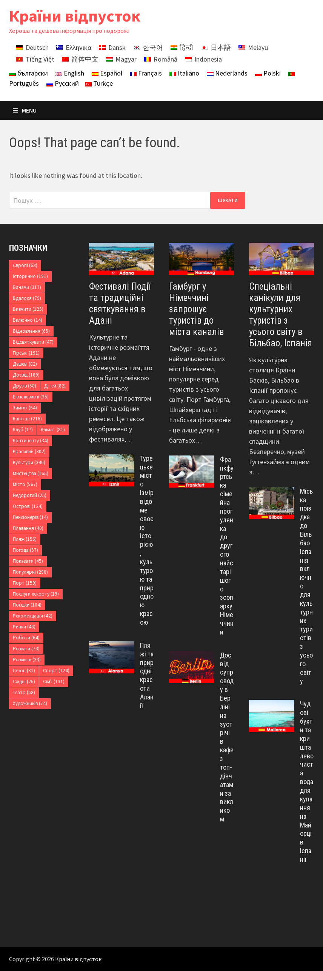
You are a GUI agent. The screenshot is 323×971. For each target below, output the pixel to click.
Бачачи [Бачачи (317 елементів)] (27, 287)
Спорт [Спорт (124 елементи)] (56, 670)
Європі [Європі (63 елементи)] (25, 265)
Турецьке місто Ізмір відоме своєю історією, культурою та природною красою (147, 540)
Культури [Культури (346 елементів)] (29, 462)
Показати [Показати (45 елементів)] (28, 561)
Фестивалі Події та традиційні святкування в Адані (120, 303)
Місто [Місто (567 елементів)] (25, 484)
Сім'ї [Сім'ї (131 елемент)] (54, 681)
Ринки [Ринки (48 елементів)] (24, 627)
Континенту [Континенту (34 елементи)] (30, 440)
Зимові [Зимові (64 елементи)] (25, 407)
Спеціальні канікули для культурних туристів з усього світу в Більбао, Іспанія (280, 315)
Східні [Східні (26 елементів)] (24, 681)
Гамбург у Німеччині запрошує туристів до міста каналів (196, 309)
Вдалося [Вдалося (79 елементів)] (27, 298)
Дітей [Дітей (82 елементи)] (55, 386)
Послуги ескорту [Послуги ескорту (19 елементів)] (36, 594)
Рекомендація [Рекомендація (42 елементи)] (32, 616)
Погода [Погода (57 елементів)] (25, 550)
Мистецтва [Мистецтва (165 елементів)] (30, 473)
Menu (25, 110)
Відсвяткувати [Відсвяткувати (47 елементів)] (33, 342)
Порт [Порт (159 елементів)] (25, 583)
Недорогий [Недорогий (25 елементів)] (29, 495)
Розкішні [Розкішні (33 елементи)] (27, 659)
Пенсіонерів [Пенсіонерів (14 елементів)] (30, 517)
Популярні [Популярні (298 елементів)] (30, 572)
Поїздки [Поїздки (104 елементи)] (27, 605)
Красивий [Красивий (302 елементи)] (29, 451)
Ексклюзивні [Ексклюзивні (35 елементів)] (31, 397)
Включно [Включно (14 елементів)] (27, 320)
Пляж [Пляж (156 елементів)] (25, 539)
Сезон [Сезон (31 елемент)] (24, 670)
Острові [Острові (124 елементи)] (28, 506)
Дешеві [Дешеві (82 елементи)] (25, 364)
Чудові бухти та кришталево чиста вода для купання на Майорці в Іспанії (307, 781)
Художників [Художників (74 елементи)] (30, 703)
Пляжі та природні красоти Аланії (147, 675)
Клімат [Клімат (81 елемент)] (53, 429)
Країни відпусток (74, 15)
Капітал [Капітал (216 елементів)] (27, 418)
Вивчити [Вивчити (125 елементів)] (28, 309)
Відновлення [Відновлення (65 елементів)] (31, 331)
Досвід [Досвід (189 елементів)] (26, 375)
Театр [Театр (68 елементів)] (24, 692)
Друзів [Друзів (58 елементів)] (24, 386)
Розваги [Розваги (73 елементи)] (26, 648)
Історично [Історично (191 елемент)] (30, 276)
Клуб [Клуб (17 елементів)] (23, 429)
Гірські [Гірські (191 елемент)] (26, 353)
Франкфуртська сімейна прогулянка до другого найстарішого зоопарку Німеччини (227, 545)
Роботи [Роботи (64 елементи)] (26, 637)
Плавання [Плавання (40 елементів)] (28, 528)
